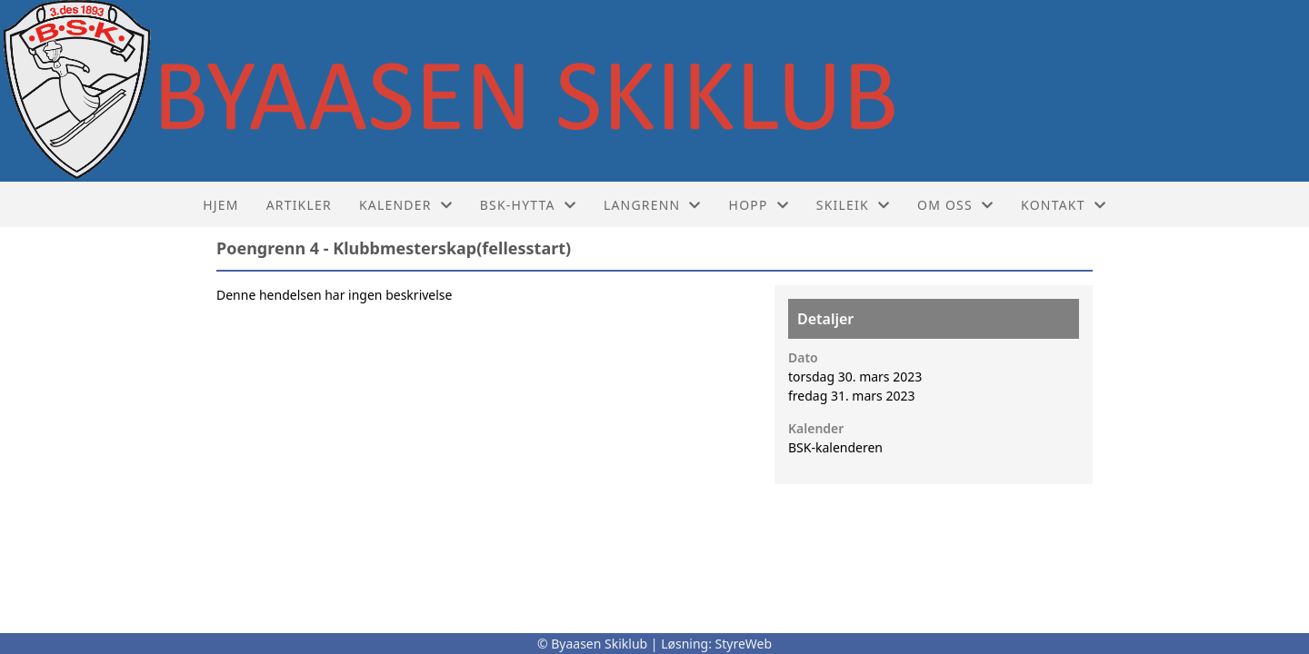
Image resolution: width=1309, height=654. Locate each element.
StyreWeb (744, 643)
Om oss (955, 204)
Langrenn (653, 204)
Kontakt (1063, 204)
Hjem (220, 204)
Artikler (299, 204)
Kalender (406, 204)
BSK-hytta (528, 204)
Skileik (853, 204)
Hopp (759, 204)
